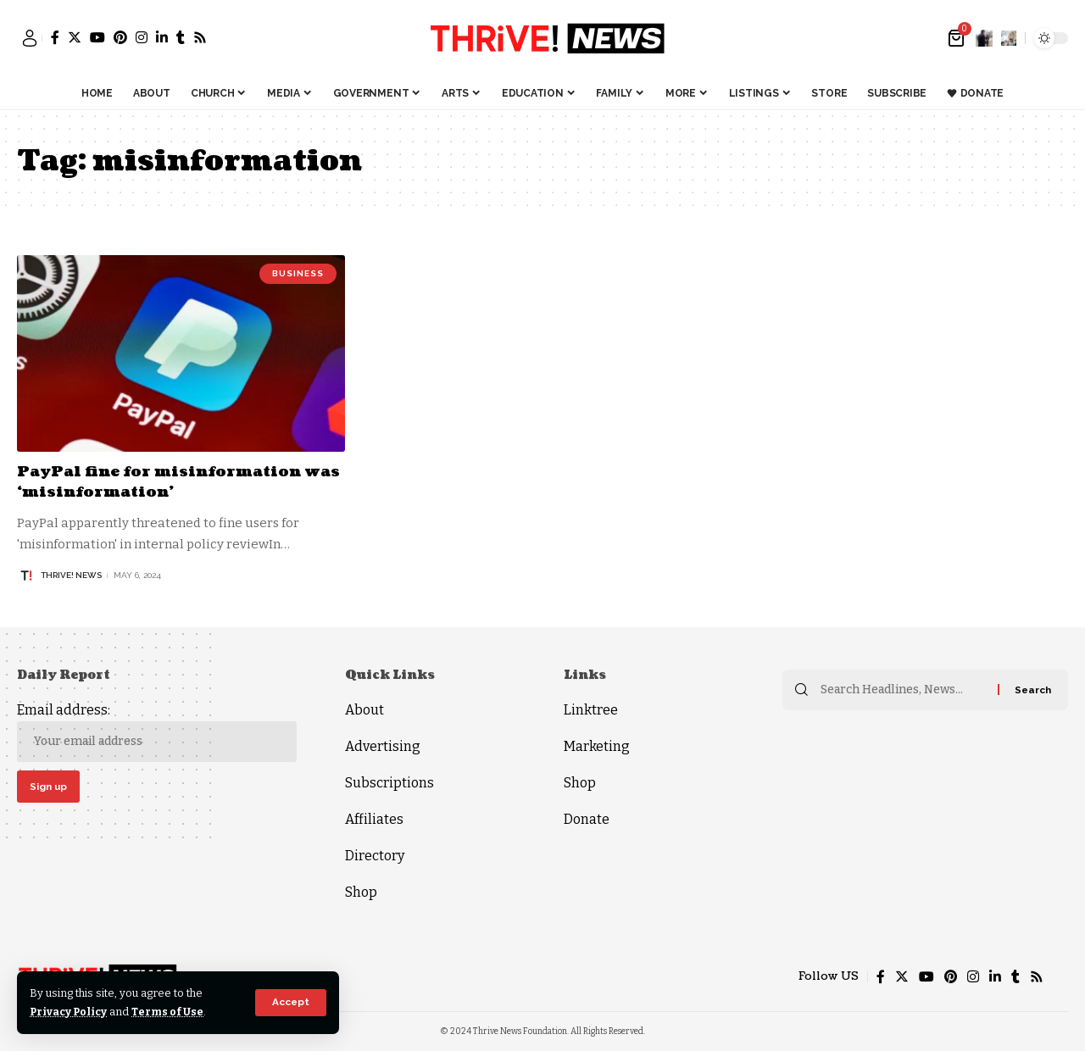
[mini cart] (957, 38)
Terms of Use (171, 1011)
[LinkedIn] (162, 37)
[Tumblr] (180, 37)
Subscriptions (389, 782)
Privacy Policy (70, 1011)
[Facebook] (55, 37)
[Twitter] (75, 37)
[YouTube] (97, 37)
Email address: (157, 731)
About (364, 709)
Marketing (597, 745)
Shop (361, 891)
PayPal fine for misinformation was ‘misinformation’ (165, 481)
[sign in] (29, 38)
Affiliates (374, 818)
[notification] (984, 38)
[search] (1008, 38)
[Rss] (200, 37)
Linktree (591, 709)
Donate (586, 818)
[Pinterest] (120, 37)
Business (298, 273)
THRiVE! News (71, 574)
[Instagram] (141, 37)
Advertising (382, 745)
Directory (374, 855)
